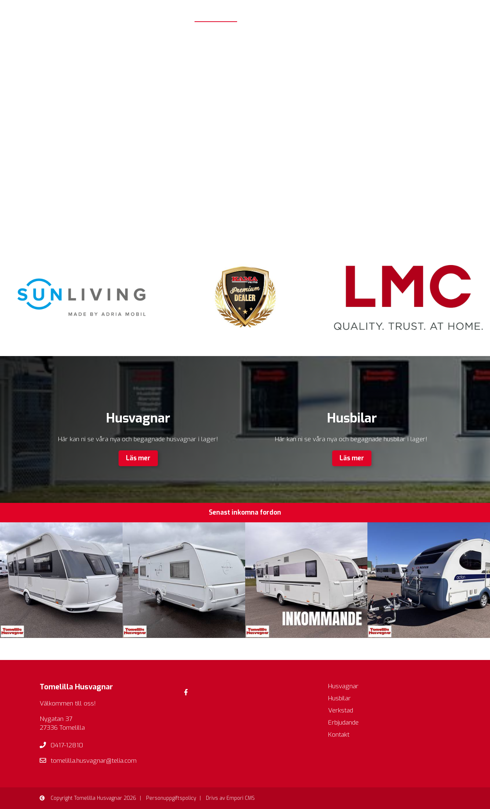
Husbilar (310, 10)
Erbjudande (427, 10)
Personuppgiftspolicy (171, 798)
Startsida (216, 10)
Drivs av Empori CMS (230, 798)
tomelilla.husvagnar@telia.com (94, 761)
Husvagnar (262, 10)
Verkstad (383, 10)
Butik (347, 10)
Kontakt (471, 10)
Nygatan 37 (56, 719)
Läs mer (138, 458)
